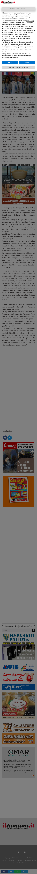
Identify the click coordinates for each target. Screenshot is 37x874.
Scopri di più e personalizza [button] (18, 67)
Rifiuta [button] (10, 62)
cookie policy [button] (30, 21)
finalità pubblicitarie (7, 34)
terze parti (30, 22)
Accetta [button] (27, 62)
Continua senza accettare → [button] (18, 9)
